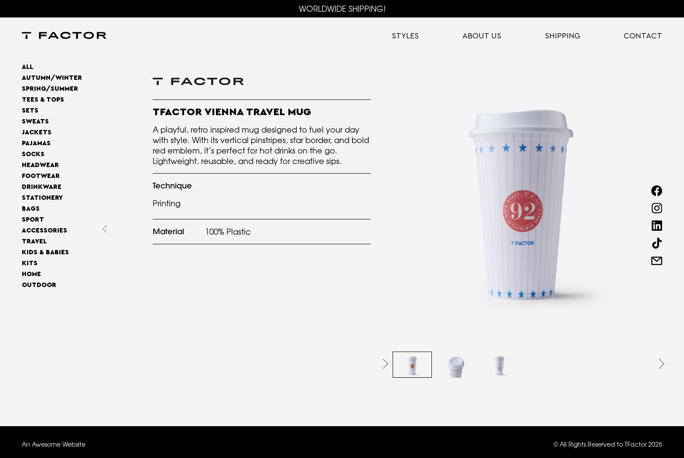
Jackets (36, 132)
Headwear (40, 165)
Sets (30, 110)
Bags (31, 208)
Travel (34, 241)
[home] (64, 36)
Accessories (44, 230)
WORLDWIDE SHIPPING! (342, 9)
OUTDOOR (39, 285)
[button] (385, 363)
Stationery (42, 198)
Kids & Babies (45, 252)
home (31, 274)
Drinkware (42, 187)
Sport (33, 219)
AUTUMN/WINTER (52, 78)
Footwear (41, 176)
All (27, 67)
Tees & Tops (43, 99)
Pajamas (36, 143)
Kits (30, 263)
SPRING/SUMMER (50, 88)
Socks (33, 154)
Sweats (35, 121)
